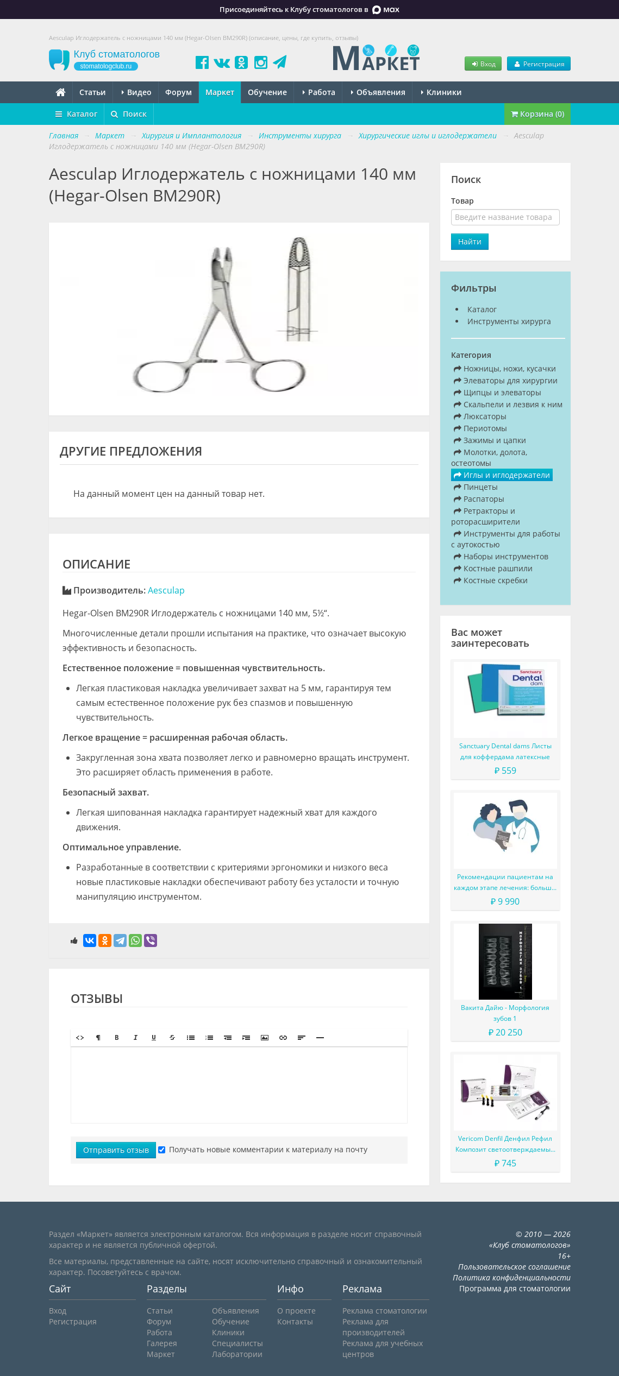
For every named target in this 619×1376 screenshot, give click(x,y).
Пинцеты (476, 487)
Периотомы (480, 428)
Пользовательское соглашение (514, 1266)
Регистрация (538, 63)
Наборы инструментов (501, 556)
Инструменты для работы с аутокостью (505, 539)
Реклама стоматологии (384, 1310)
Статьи (92, 92)
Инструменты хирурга (509, 321)
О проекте (296, 1310)
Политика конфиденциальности (512, 1277)
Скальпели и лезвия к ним (508, 404)
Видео (137, 92)
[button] (80, 1037)
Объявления (378, 92)
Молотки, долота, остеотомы (489, 457)
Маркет (219, 92)
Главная (63, 135)
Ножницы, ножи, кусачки (505, 368)
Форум (178, 92)
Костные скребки (491, 580)
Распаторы (479, 499)
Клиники (441, 92)
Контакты (295, 1321)
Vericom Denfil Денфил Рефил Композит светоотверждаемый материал (505, 1144)
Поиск (129, 114)
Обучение (267, 92)
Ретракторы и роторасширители (485, 516)
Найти (470, 241)
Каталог (76, 114)
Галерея (162, 1343)
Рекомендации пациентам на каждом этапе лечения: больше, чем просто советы (505, 882)
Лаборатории (237, 1354)
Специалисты (237, 1343)
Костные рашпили (493, 568)
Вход (483, 63)
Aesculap (166, 590)
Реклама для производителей (373, 1326)
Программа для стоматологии (515, 1288)
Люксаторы (480, 416)
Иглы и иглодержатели (502, 475)
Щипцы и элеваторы (497, 392)
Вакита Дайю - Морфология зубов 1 (505, 1013)
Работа (319, 92)
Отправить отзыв (116, 1150)
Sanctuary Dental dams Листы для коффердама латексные (505, 751)
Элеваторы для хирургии (506, 380)
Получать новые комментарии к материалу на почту (262, 1149)
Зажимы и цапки (490, 440)
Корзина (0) (537, 114)
